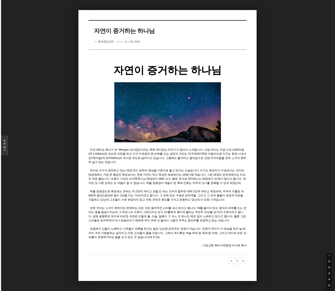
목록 (4, 145)
